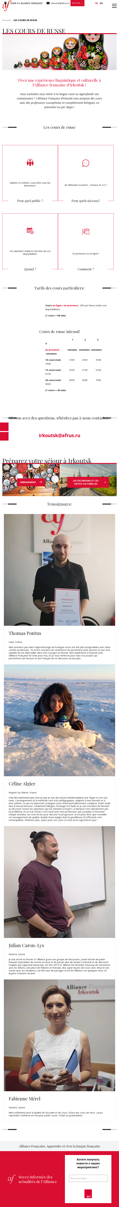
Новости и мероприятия (79, 8)
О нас (101, 8)
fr (96, 3)
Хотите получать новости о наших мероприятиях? (88, 1163)
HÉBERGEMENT (31, 482)
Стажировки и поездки (47, 8)
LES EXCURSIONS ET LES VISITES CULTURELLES (89, 482)
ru (101, 3)
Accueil (6, 20)
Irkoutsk (76, 3)
